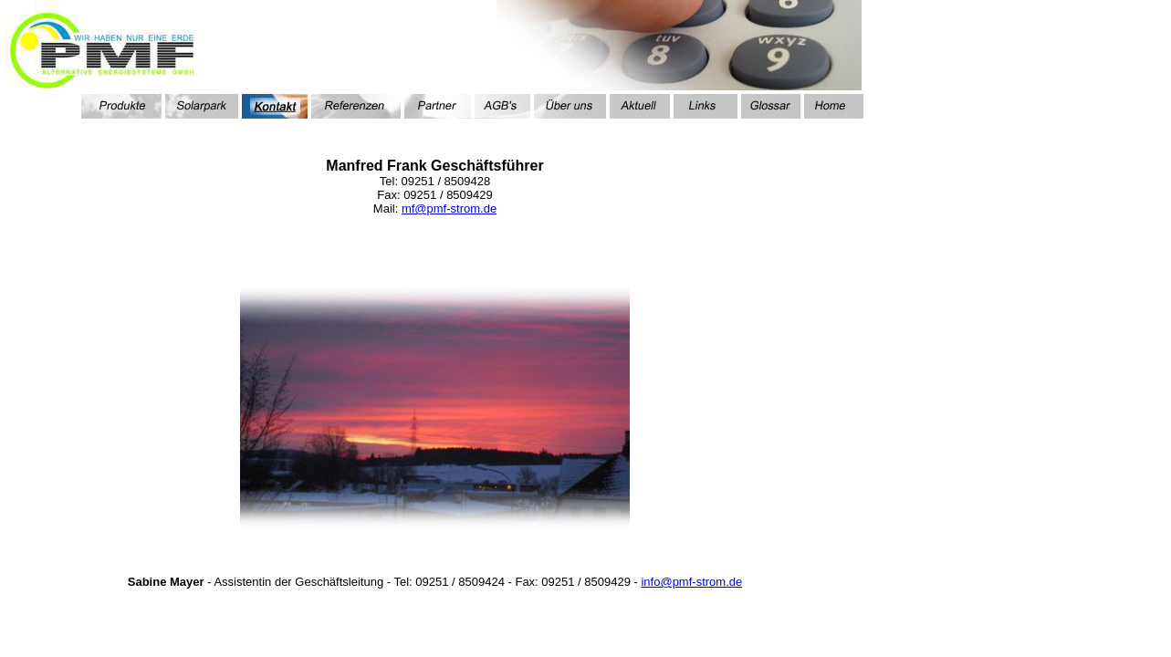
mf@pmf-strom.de (449, 208)
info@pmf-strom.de (691, 582)
